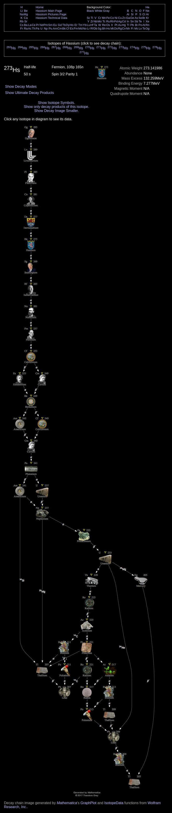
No (85, 28)
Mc (136, 28)
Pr (37, 25)
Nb (95, 21)
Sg (99, 28)
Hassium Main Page (49, 10)
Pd (116, 21)
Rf (91, 28)
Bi (136, 25)
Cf (67, 28)
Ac (30, 28)
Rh (112, 21)
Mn (104, 17)
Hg (124, 25)
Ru (108, 21)
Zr (92, 21)
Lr (88, 28)
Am (55, 28)
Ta (95, 25)
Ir (112, 25)
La (29, 25)
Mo (100, 21)
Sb (136, 21)
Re (104, 25)
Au (120, 25)
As (136, 17)
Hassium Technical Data (51, 17)
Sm (50, 25)
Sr (25, 21)
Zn (124, 17)
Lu (88, 25)
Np (46, 28)
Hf (91, 25)
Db (95, 28)
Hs (108, 28)
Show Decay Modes (21, 86)
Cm (60, 28)
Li (21, 10)
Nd (41, 25)
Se (140, 17)
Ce (33, 25)
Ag (120, 21)
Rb (21, 21)
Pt (116, 25)
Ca (26, 17)
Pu (50, 28)
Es (71, 28)
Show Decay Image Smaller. (56, 111)
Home (40, 7)
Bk (64, 28)
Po (140, 25)
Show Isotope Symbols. (56, 103)
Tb (64, 25)
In (128, 21)
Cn (124, 28)
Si (132, 14)
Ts (143, 28)
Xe (147, 21)
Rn (147, 25)
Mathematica (67, 803)
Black (90, 10)
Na (21, 14)
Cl (143, 14)
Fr (21, 28)
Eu (55, 25)
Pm (46, 25)
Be (25, 10)
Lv (140, 28)
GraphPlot (88, 803)
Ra (26, 28)
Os (108, 25)
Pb (132, 25)
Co (112, 17)
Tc (103, 21)
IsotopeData (113, 803)
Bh (104, 28)
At (143, 25)
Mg (26, 14)
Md (80, 28)
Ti (92, 17)
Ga (128, 17)
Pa (37, 28)
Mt (112, 28)
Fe (108, 17)
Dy (68, 25)
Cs (21, 25)
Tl (128, 25)
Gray (106, 10)
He (147, 7)
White (98, 10)
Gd (60, 25)
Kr (147, 17)
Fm (76, 28)
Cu (120, 17)
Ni (116, 17)
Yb (84, 25)
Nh (128, 28)
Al (128, 14)
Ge (132, 17)
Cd (124, 21)
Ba (25, 25)
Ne (147, 10)
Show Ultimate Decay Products (29, 93)
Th (33, 28)
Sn (132, 21)
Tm (80, 25)
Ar (147, 14)
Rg (120, 28)
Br (143, 17)
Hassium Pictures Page (51, 14)
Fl (132, 28)
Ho (71, 25)
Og (147, 28)
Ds (116, 28)
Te (140, 21)
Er (75, 25)
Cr (99, 17)
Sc (88, 17)
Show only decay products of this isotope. (56, 107)
